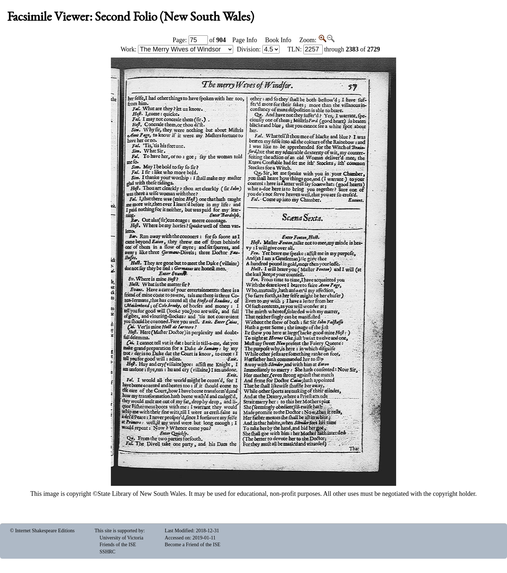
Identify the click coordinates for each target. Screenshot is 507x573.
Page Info (244, 40)
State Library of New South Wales (142, 493)
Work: (177, 49)
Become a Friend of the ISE (192, 544)
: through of (333, 49)
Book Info (278, 40)
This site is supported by (118, 530)
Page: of (199, 40)
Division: (258, 49)
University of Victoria (121, 537)
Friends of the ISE (117, 544)
